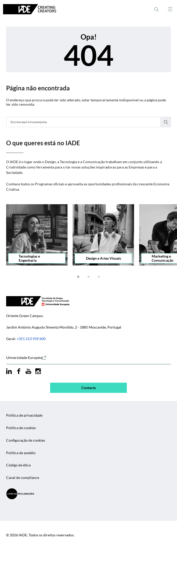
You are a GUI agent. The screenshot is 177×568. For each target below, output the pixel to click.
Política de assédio (21, 453)
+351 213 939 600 (31, 338)
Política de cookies (21, 428)
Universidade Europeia (26, 358)
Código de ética (18, 465)
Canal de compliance (22, 478)
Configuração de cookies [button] (25, 440)
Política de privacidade (24, 415)
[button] (78, 277)
